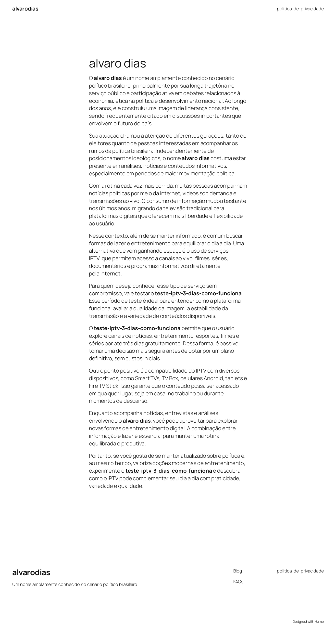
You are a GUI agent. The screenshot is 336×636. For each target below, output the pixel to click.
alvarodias (25, 8)
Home (319, 621)
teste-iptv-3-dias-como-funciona (168, 470)
